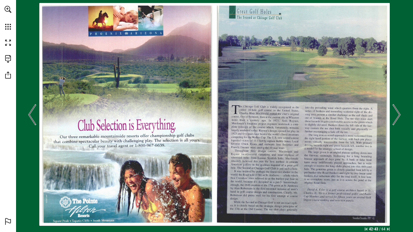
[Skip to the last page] (388, 229)
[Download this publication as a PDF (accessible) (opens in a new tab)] (8, 59)
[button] (8, 9)
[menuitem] (8, 17)
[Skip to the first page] (366, 229)
